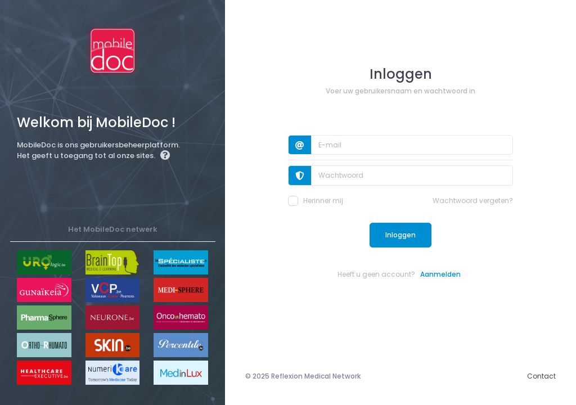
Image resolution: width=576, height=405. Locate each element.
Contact (541, 376)
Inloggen (400, 235)
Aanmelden (440, 274)
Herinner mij (315, 201)
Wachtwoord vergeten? (473, 200)
